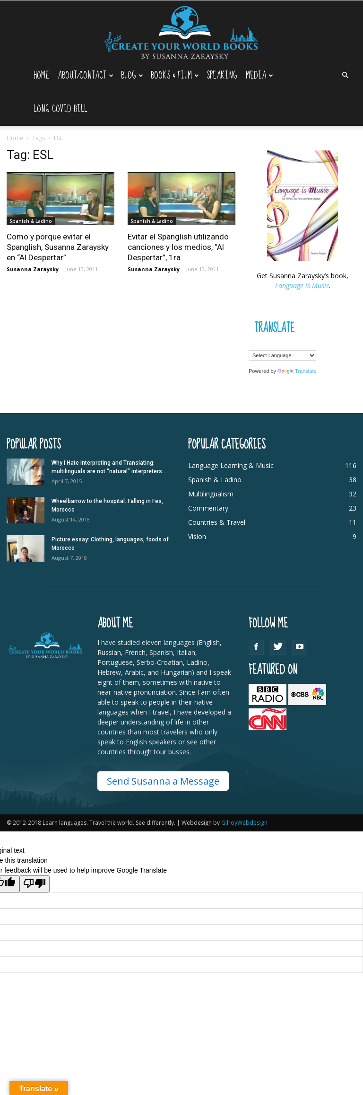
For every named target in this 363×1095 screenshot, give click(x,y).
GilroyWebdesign (244, 823)
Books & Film (175, 75)
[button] (345, 75)
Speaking (222, 75)
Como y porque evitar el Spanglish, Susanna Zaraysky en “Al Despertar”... (58, 247)
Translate (296, 371)
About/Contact (85, 75)
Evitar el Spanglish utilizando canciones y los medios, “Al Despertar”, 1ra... (178, 247)
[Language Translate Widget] (282, 355)
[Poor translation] (34, 883)
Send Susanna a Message (163, 781)
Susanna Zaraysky (33, 269)
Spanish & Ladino (30, 221)
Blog (132, 75)
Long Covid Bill (60, 109)
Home (41, 75)
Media (259, 75)
